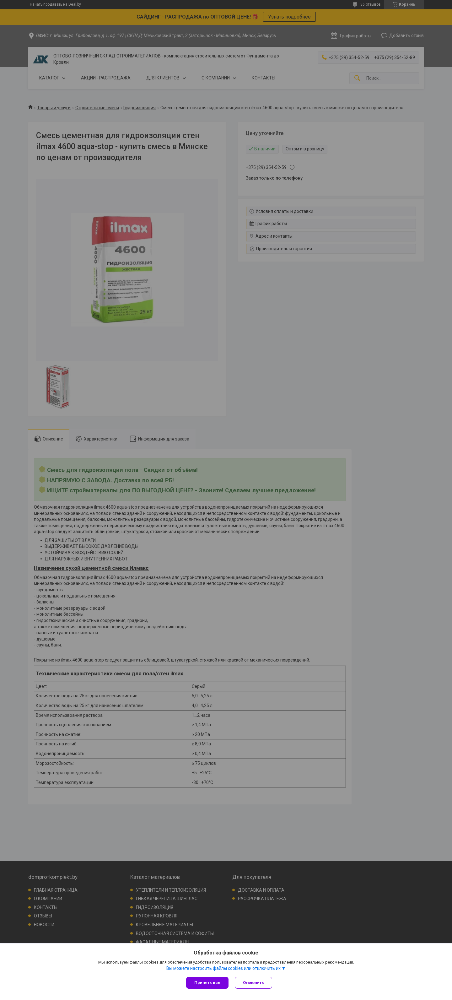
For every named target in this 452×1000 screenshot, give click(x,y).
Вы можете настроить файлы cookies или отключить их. (224, 968)
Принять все (207, 982)
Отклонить (253, 982)
